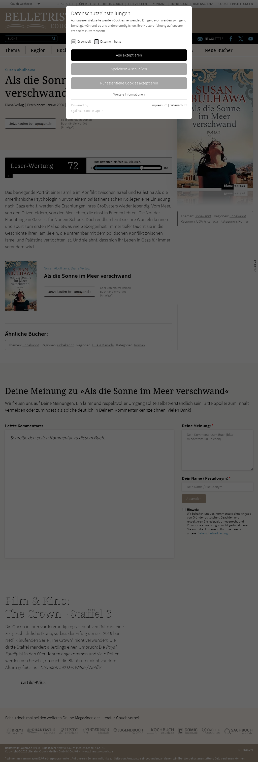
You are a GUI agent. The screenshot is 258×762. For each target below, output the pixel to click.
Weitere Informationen (129, 94)
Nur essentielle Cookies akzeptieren (129, 82)
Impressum (159, 105)
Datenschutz (178, 105)
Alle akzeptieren (129, 54)
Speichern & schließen (129, 68)
